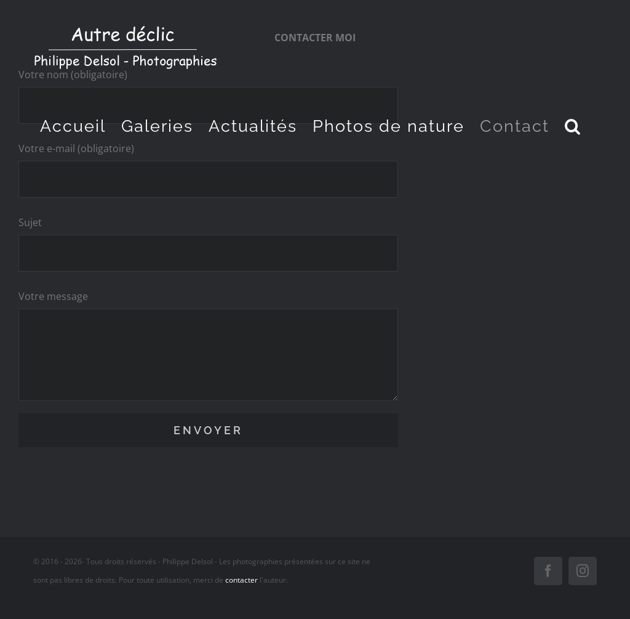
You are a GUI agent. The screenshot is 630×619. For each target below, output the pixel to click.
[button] (573, 126)
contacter (241, 580)
